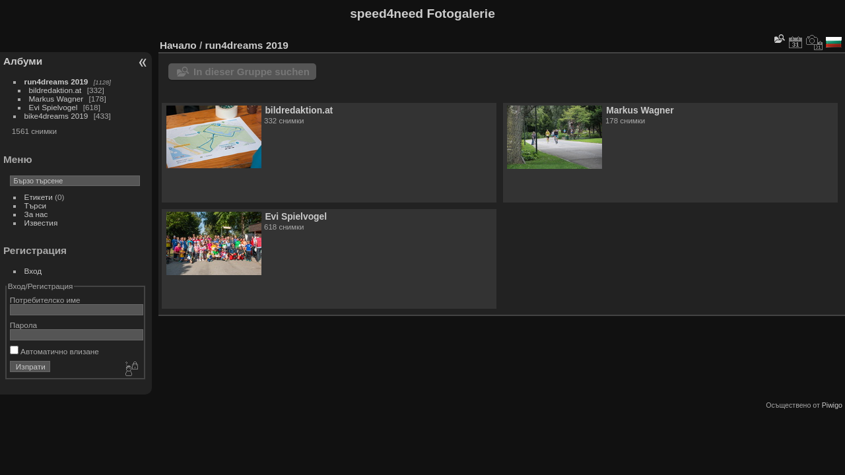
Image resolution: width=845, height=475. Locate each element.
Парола (23, 325)
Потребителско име (45, 300)
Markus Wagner (56, 98)
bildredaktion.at (55, 90)
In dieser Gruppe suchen (251, 71)
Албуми (22, 61)
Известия (41, 222)
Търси (35, 205)
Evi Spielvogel (53, 107)
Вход (33, 271)
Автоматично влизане (54, 351)
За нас (36, 214)
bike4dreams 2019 (56, 115)
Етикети (38, 197)
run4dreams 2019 (56, 81)
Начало (178, 45)
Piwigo (832, 405)
